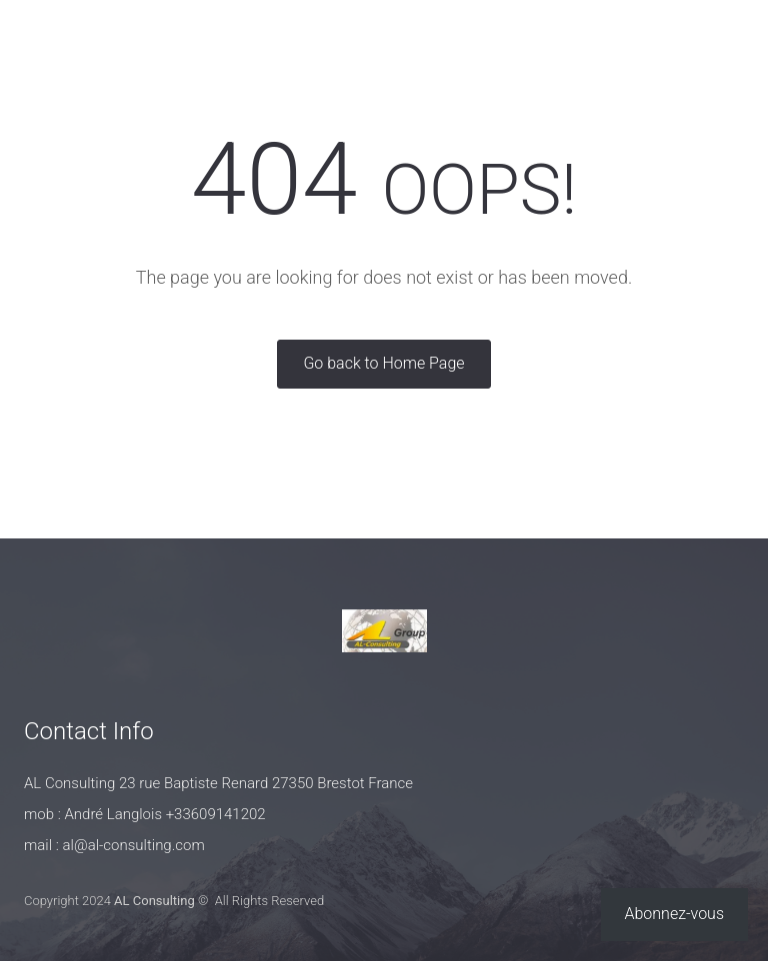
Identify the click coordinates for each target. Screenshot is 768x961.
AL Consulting (154, 900)
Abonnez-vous (675, 913)
